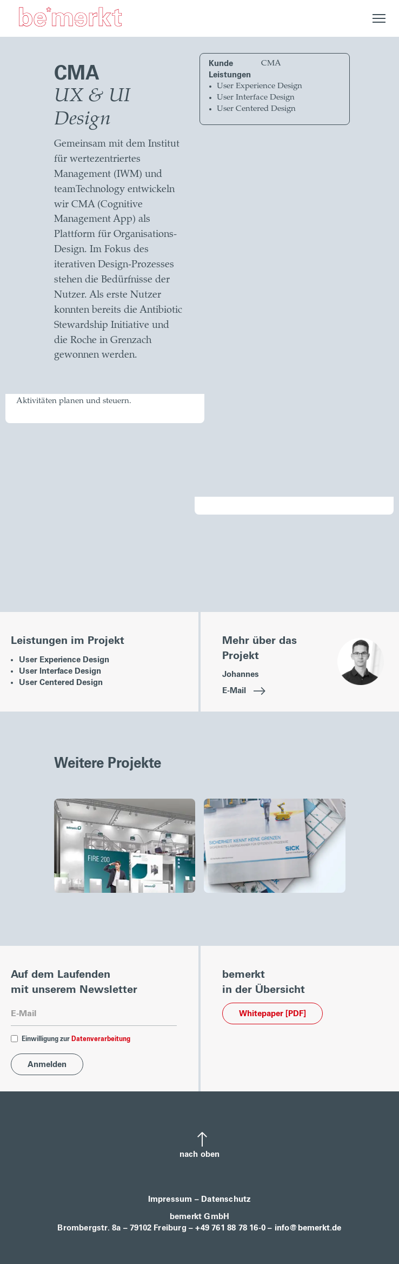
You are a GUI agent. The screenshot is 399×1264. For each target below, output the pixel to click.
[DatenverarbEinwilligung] (14, 1038)
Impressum (170, 1199)
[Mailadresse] (94, 1014)
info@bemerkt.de (308, 1228)
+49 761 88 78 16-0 (230, 1228)
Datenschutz (226, 1199)
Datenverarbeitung (100, 1039)
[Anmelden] (47, 1064)
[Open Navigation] (379, 18)
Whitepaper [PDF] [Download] (272, 1014)
